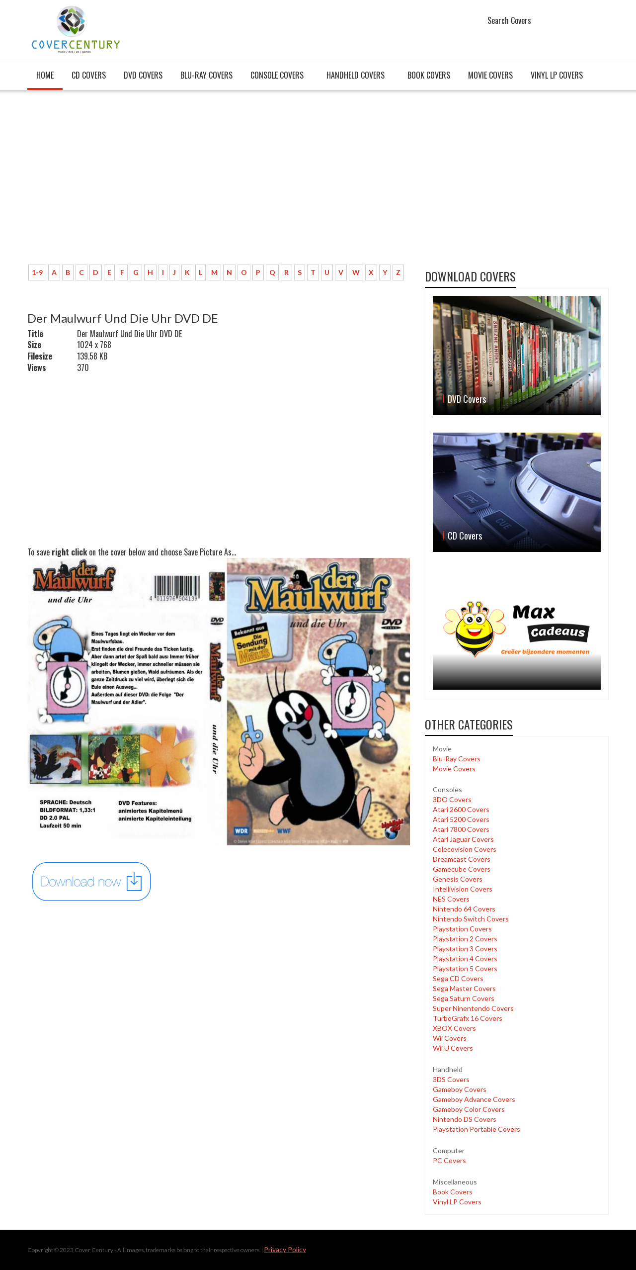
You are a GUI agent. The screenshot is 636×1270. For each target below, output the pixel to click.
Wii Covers (450, 1038)
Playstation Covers (462, 928)
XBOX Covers (454, 1028)
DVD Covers (143, 75)
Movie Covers (490, 75)
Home (45, 75)
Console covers (277, 75)
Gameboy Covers (459, 1089)
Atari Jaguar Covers (463, 839)
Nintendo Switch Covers (471, 918)
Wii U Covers (453, 1048)
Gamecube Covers (461, 869)
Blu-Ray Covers (206, 75)
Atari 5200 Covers (461, 819)
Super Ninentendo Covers (473, 1008)
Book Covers (428, 75)
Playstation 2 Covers (465, 938)
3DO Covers (452, 799)
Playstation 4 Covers (465, 958)
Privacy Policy (285, 1249)
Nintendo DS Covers (464, 1119)
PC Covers (449, 1160)
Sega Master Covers (464, 988)
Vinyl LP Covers (557, 75)
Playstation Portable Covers (476, 1129)
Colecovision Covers (464, 849)
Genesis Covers (457, 879)
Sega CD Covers (458, 978)
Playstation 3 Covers (465, 948)
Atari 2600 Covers (461, 809)
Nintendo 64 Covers (464, 909)
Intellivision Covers (462, 889)
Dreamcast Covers (461, 859)
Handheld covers (355, 75)
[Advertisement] (218, 182)
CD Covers (89, 75)
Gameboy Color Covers (469, 1109)
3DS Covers (451, 1079)
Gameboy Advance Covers (474, 1099)
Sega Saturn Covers (463, 998)
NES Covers (451, 899)
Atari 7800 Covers (461, 829)
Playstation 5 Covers (465, 968)
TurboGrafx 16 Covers (467, 1018)
